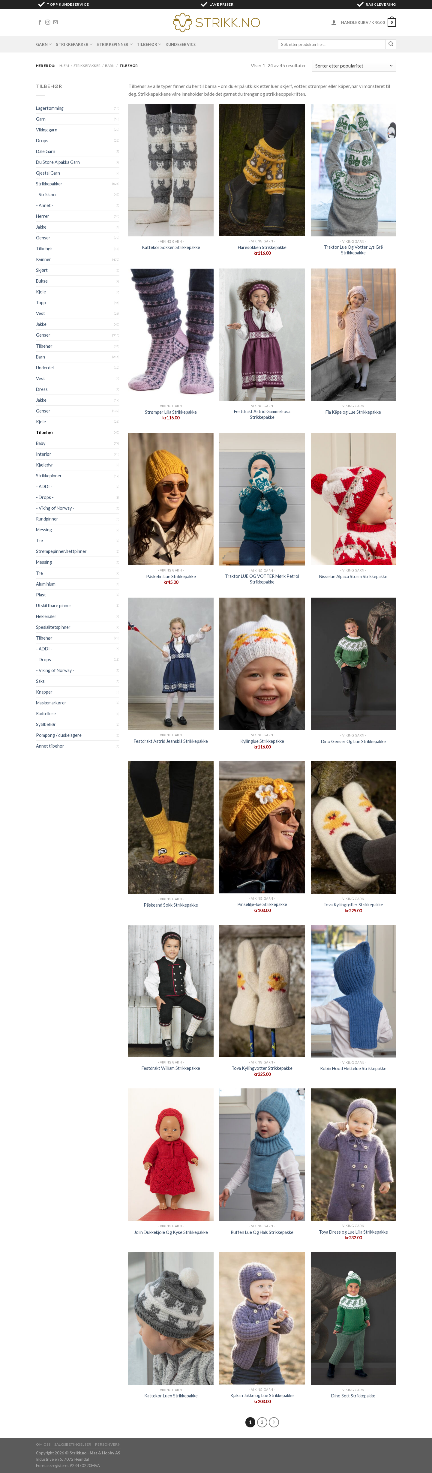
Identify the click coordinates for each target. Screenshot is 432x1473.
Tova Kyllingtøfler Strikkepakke (353, 904)
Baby (40, 443)
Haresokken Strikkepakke (262, 247)
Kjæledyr (44, 464)
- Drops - (45, 497)
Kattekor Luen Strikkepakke (171, 1395)
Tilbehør (149, 44)
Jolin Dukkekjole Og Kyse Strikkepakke (171, 1232)
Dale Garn (45, 151)
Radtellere (46, 713)
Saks (40, 681)
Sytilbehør (46, 724)
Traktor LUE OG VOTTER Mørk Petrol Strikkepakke (262, 579)
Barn (110, 65)
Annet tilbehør (50, 745)
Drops (42, 140)
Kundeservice (181, 44)
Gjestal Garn (48, 173)
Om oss (43, 1444)
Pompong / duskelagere (59, 735)
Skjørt (42, 270)
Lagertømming (50, 108)
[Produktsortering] (354, 66)
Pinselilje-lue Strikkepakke (262, 904)
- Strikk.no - (47, 194)
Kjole (41, 291)
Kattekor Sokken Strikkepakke (171, 247)
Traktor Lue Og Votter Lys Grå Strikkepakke (353, 249)
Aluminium (46, 583)
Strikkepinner (115, 44)
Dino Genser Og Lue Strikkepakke (353, 741)
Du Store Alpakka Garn (58, 162)
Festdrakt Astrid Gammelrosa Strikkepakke (262, 414)
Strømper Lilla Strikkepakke (171, 412)
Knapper (44, 691)
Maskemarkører (51, 702)
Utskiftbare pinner (53, 605)
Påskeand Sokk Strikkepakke (171, 905)
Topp (41, 302)
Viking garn (46, 129)
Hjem (64, 65)
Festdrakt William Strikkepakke (171, 1068)
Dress (42, 389)
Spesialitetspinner (53, 627)
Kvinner (43, 259)
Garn (44, 44)
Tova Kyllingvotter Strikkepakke (262, 1068)
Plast (41, 594)
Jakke (41, 227)
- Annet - (44, 205)
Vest (40, 313)
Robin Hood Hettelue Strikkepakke (353, 1068)
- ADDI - (44, 486)
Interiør (43, 454)
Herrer (42, 216)
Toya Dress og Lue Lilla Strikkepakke (353, 1231)
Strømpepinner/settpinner (61, 551)
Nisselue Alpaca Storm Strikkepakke (353, 576)
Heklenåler (46, 616)
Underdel (45, 367)
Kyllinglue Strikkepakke (262, 741)
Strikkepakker (74, 44)
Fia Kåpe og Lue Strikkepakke (353, 412)
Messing (44, 529)
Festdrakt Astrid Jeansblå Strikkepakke (171, 741)
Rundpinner (47, 518)
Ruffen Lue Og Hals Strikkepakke (262, 1232)
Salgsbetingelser (73, 1444)
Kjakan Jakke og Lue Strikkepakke (262, 1395)
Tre (39, 540)
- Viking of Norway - (55, 508)
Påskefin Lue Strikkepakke (171, 576)
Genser (43, 237)
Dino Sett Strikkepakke (353, 1395)
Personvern (108, 1444)
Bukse (42, 281)
